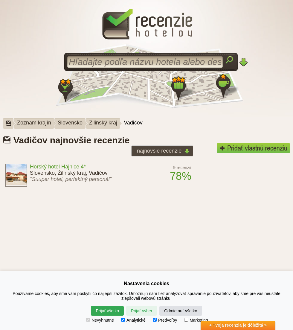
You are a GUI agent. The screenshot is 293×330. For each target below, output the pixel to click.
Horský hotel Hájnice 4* (58, 167)
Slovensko (70, 123)
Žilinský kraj (103, 123)
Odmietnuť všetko (180, 310)
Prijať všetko (107, 310)
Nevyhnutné (100, 320)
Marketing (196, 320)
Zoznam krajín (34, 123)
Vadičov (133, 123)
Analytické (133, 320)
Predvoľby (165, 320)
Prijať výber (141, 310)
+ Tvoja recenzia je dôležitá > (238, 325)
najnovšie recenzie (161, 151)
